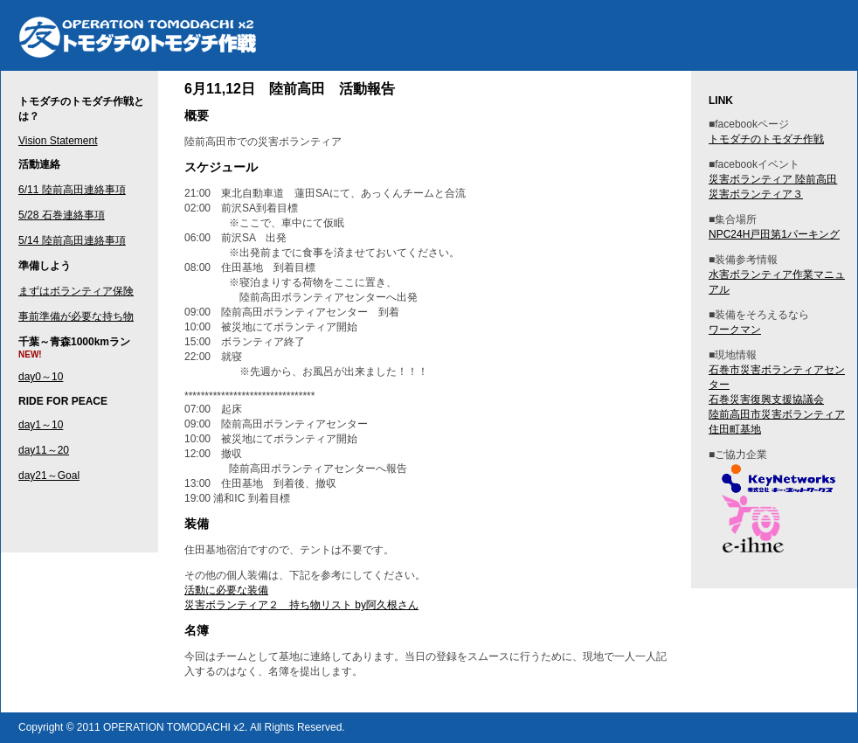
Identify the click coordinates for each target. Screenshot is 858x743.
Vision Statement (58, 141)
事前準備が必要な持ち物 (76, 316)
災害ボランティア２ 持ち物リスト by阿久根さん (301, 605)
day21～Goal (49, 475)
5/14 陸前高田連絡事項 (72, 240)
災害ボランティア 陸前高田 (773, 179)
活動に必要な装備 (226, 590)
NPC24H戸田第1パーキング (774, 234)
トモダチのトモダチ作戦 (437, 36)
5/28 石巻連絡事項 (61, 215)
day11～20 (43, 450)
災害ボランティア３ (756, 194)
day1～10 (40, 425)
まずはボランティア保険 (76, 291)
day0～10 (40, 377)
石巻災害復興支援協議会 (766, 399)
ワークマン (735, 329)
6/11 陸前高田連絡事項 (72, 190)
